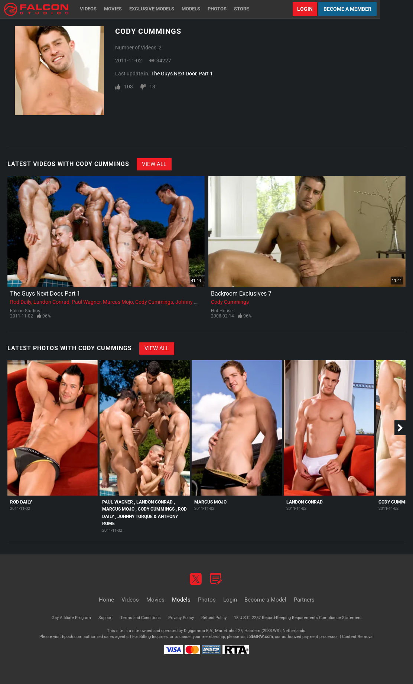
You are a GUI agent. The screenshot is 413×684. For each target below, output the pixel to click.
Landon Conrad (51, 302)
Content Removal (358, 636)
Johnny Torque (192, 302)
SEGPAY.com (261, 636)
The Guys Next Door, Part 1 (182, 73)
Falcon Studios (25, 310)
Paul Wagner (86, 302)
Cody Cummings (154, 302)
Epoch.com (72, 636)
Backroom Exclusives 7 (241, 293)
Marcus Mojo (118, 302)
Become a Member (347, 9)
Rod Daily (20, 302)
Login (305, 9)
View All (154, 164)
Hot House (221, 310)
